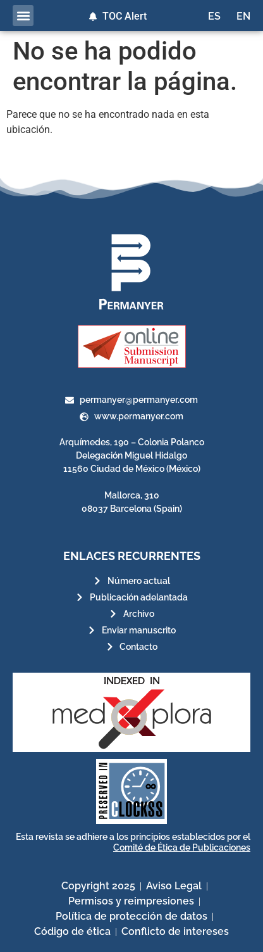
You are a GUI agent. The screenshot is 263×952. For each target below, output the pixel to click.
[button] (23, 15)
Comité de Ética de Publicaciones (181, 847)
